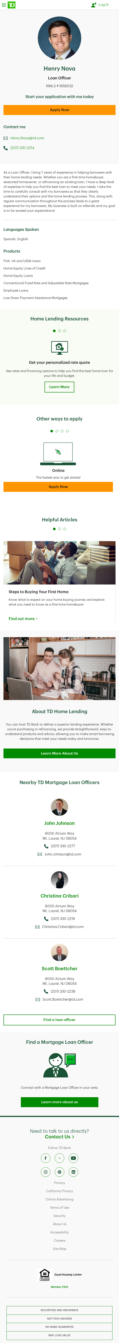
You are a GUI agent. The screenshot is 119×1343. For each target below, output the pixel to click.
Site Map (77, 1249)
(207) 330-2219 (63, 919)
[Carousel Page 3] (64, 331)
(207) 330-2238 (63, 991)
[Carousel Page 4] (67, 431)
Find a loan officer (59, 1020)
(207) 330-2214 (22, 148)
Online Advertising (77, 1199)
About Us (77, 1224)
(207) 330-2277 (63, 846)
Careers (77, 1240)
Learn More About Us (59, 753)
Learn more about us (59, 1102)
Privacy (76, 1183)
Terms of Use (76, 1207)
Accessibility (76, 1232)
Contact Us (80, 1136)
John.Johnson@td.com (63, 854)
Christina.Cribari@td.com (63, 927)
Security (76, 1216)
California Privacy (76, 1191)
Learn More (59, 387)
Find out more (22, 619)
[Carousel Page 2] (59, 331)
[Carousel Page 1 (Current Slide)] (54, 331)
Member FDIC (59, 1287)
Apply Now (59, 110)
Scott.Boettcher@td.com (63, 999)
